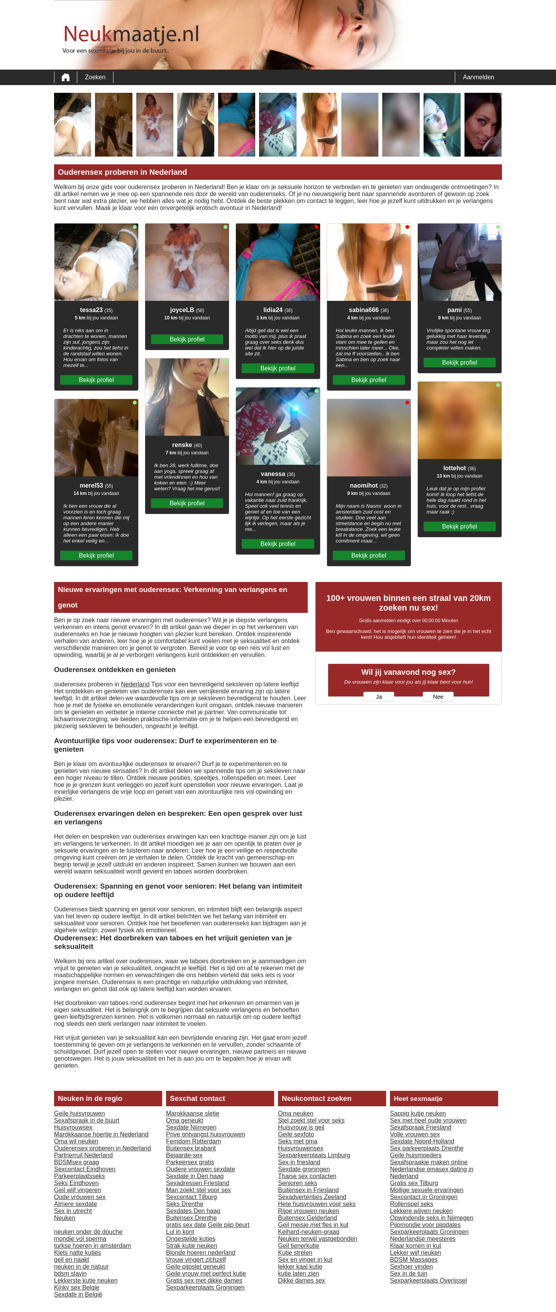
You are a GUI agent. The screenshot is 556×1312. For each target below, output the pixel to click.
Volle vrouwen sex (415, 1134)
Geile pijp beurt (229, 1225)
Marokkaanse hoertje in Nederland (101, 1134)
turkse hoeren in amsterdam (92, 1245)
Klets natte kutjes (77, 1252)
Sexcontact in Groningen (424, 1197)
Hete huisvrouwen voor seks (317, 1204)
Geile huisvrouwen (79, 1113)
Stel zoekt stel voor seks (311, 1120)
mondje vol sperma (80, 1238)
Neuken (64, 1218)
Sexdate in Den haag (195, 1176)
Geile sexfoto (296, 1134)
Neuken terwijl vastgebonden (317, 1238)
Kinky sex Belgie (76, 1287)
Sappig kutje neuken (418, 1113)
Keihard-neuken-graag (308, 1231)
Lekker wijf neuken (415, 1252)
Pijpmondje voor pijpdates (425, 1225)
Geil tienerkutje (298, 1245)
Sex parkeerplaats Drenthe (426, 1148)
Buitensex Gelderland (307, 1218)
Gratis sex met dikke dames (204, 1280)
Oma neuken (296, 1113)
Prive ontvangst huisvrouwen (205, 1134)
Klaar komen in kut (415, 1245)
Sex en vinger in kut (305, 1259)
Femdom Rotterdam (193, 1141)
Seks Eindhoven (76, 1183)
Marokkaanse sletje (192, 1113)
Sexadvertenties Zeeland (312, 1197)
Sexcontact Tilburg (191, 1197)
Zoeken (95, 77)
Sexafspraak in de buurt (86, 1120)
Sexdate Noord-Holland (422, 1141)
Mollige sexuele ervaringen (426, 1190)
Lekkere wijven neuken (421, 1211)
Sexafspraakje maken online (429, 1162)
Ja (379, 697)
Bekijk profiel (96, 380)
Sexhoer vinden (411, 1266)
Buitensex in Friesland (308, 1190)
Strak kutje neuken (191, 1245)
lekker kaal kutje (300, 1266)
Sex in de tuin (408, 1273)
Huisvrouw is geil (301, 1127)
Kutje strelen (295, 1252)
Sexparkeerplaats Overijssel (428, 1280)
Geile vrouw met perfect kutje (206, 1273)
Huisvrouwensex (300, 1148)
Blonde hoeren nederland (201, 1252)
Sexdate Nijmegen (191, 1127)
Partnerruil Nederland (83, 1155)
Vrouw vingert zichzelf (196, 1259)
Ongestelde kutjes (190, 1238)
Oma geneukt (184, 1120)
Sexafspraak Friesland (420, 1127)
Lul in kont (180, 1231)
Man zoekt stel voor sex (198, 1190)
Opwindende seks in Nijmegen (431, 1218)
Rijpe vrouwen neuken (308, 1211)
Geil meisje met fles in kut (313, 1225)
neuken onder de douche (88, 1231)
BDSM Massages (414, 1259)
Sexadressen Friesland (197, 1183)
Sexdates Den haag (193, 1211)
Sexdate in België (78, 1294)
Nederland (135, 684)
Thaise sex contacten (307, 1176)
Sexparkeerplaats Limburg (314, 1155)
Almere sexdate (75, 1204)
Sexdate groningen (304, 1169)
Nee (438, 697)
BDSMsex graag (76, 1162)
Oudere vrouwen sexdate (200, 1169)
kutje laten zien (298, 1273)
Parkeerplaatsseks (79, 1176)
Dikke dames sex (301, 1280)
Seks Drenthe (184, 1204)
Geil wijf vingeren (77, 1190)
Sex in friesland (299, 1162)
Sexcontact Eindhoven (84, 1169)
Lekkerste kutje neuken (86, 1280)
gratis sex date (186, 1225)
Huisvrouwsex (73, 1127)
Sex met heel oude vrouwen (428, 1120)
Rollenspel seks (411, 1204)
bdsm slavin (70, 1273)
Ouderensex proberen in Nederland (102, 1148)
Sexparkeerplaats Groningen (205, 1287)
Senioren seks (297, 1183)
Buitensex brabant (191, 1148)
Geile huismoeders (415, 1155)
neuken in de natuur (81, 1266)
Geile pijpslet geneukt (195, 1266)
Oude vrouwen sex (79, 1197)
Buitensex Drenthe (191, 1218)
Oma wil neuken (76, 1141)
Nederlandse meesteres (423, 1238)
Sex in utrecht (73, 1211)
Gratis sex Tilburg (414, 1183)
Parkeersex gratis (190, 1162)
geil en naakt (71, 1259)
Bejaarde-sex (184, 1155)
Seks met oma (297, 1141)
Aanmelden (478, 77)
